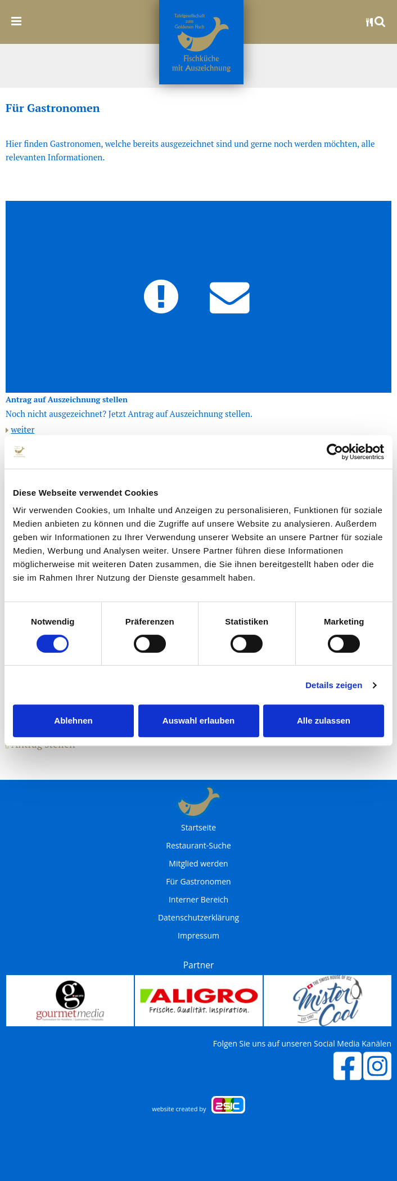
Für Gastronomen (198, 882)
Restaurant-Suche (198, 846)
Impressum (198, 936)
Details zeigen (333, 685)
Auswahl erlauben (198, 720)
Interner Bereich (198, 900)
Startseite (198, 828)
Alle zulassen (323, 720)
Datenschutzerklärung (198, 918)
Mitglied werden (198, 864)
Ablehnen (73, 720)
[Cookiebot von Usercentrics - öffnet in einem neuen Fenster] (335, 451)
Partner (198, 965)
